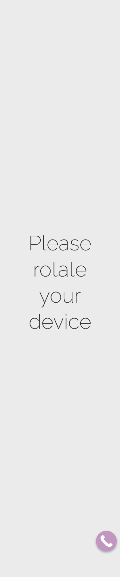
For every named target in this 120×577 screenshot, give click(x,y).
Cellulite (42, 286)
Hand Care (43, 239)
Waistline (42, 295)
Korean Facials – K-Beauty (50, 553)
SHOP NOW (89, 28)
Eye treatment (46, 487)
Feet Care (42, 249)
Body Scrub (44, 221)
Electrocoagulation (52, 459)
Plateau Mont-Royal (35, 17)
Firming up (43, 267)
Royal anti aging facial (48, 437)
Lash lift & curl (48, 540)
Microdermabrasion (51, 348)
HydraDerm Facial (50, 478)
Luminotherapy (47, 512)
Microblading (46, 531)
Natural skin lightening (45, 317)
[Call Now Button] (106, 541)
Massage (41, 230)
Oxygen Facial (46, 468)
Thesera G (42, 566)
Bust (37, 304)
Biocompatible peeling (46, 396)
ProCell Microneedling (46, 370)
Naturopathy (45, 258)
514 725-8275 (98, 220)
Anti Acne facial (48, 424)
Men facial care (47, 522)
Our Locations (77, 17)
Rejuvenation (45, 450)
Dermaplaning (46, 383)
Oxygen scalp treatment (45, 500)
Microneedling (46, 357)
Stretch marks (47, 276)
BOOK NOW (54, 28)
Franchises (21, 28)
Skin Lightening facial (47, 412)
